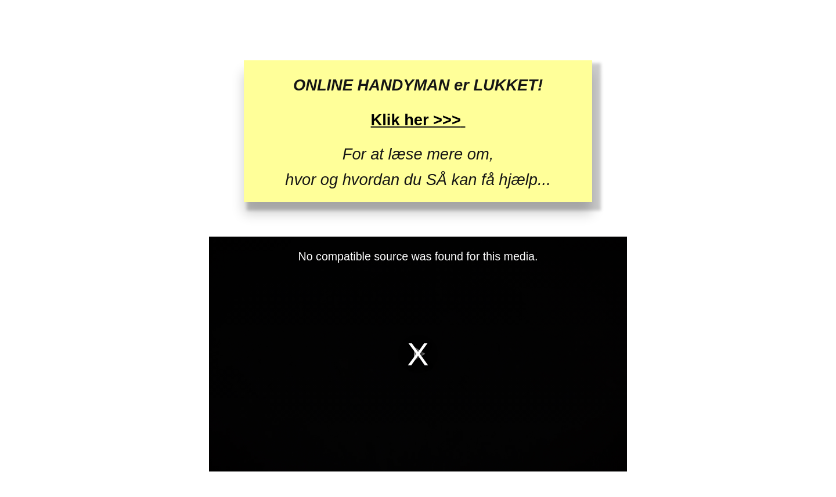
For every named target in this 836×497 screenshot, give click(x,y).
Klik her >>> (416, 120)
